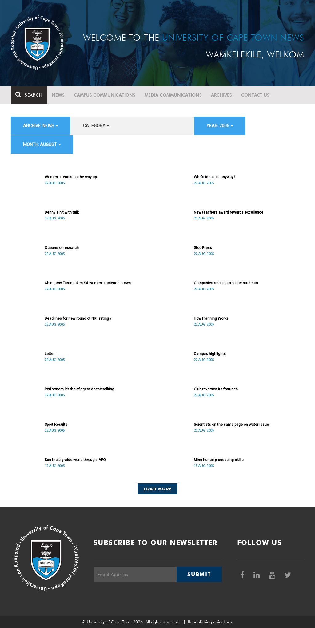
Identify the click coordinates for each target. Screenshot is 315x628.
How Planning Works (211, 318)
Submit (199, 574)
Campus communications (104, 95)
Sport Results (56, 424)
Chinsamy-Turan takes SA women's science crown (88, 283)
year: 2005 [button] (219, 125)
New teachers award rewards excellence (228, 212)
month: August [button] (42, 144)
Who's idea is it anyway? (214, 177)
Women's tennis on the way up (71, 177)
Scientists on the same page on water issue (231, 424)
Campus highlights (210, 354)
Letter (49, 354)
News (58, 95)
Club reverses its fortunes (216, 389)
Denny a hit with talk (62, 212)
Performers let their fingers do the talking (79, 389)
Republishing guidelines (210, 621)
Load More (158, 488)
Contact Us (255, 95)
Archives (221, 95)
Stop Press (203, 248)
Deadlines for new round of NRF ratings (78, 318)
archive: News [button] (40, 125)
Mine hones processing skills (219, 460)
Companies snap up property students (226, 283)
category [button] (96, 125)
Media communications (173, 95)
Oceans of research (62, 248)
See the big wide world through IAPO (75, 460)
